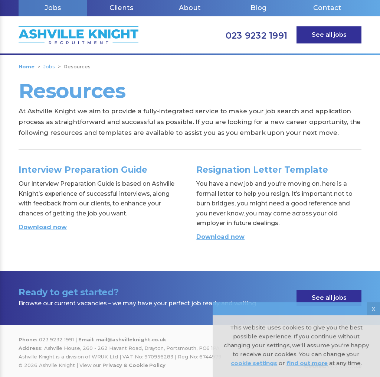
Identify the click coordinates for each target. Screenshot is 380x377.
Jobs (53, 8)
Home (27, 66)
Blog (258, 8)
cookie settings (254, 363)
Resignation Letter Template (262, 170)
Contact (327, 8)
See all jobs (329, 34)
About (190, 8)
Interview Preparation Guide (83, 170)
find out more (307, 363)
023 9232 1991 (256, 35)
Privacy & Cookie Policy (134, 365)
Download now (43, 227)
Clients (121, 8)
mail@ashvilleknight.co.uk (131, 339)
